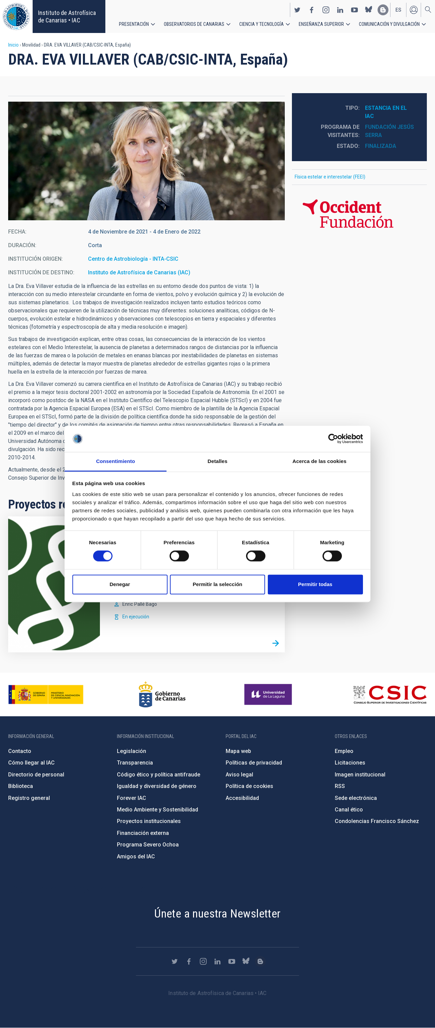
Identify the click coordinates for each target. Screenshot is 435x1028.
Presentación (134, 24)
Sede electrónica (356, 798)
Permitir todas (315, 584)
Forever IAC (131, 798)
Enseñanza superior (321, 24)
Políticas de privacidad (254, 762)
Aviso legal (239, 774)
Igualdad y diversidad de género (156, 786)
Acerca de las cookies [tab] (320, 461)
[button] (146, 161)
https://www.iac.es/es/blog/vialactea (383, 9)
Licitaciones (350, 762)
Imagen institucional (360, 774)
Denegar (119, 584)
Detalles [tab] (217, 461)
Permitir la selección (217, 584)
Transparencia (135, 762)
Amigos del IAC (136, 856)
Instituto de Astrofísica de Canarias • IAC (67, 16)
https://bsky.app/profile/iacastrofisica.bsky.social (369, 9)
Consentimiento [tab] (115, 461)
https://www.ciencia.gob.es (46, 694)
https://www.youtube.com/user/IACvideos (354, 9)
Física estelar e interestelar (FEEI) (330, 176)
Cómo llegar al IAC (31, 762)
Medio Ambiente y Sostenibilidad (157, 809)
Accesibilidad (242, 798)
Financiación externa (143, 833)
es (398, 9)
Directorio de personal (36, 774)
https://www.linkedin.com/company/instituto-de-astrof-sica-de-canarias (340, 9)
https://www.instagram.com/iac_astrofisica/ (326, 9)
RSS (340, 786)
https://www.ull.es (269, 694)
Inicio (13, 45)
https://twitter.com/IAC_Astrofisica (297, 9)
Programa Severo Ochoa (148, 844)
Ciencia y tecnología (261, 24)
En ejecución (135, 616)
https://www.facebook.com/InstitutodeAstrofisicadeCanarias (311, 9)
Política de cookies (249, 786)
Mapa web (238, 751)
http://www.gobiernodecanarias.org (162, 694)
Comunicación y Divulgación (389, 24)
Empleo (344, 751)
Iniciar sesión (413, 9)
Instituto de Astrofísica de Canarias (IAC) (139, 272)
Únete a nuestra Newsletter (217, 913)
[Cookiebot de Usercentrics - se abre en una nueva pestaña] (333, 439)
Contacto (19, 751)
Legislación (131, 751)
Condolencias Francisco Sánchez (377, 821)
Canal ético (349, 809)
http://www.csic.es (389, 694)
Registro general (29, 798)
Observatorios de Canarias (194, 24)
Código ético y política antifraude (158, 774)
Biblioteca (20, 786)
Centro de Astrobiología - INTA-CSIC (133, 259)
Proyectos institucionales (149, 821)
